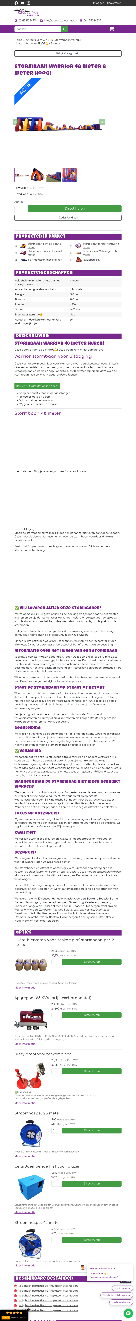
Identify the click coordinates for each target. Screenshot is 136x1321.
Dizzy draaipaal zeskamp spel (43, 1054)
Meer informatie (24, 987)
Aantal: (18, 202)
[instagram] (28, 3)
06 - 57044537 (90, 20)
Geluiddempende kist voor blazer (47, 1166)
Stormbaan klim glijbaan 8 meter (45, 246)
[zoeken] (64, 29)
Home (18, 40)
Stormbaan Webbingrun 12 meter (100, 253)
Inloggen (98, 3)
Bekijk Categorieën (68, 53)
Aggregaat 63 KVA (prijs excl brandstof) (52, 998)
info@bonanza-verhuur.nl (58, 20)
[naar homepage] (26, 12)
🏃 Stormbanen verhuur (66, 40)
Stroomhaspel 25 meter (37, 1113)
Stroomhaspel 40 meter (37, 1223)
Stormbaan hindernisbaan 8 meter (101, 246)
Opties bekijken (68, 217)
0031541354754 (25, 20)
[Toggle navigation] (119, 29)
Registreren (114, 3)
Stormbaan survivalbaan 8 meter (45, 253)
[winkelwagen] (111, 29)
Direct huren (75, 208)
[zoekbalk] (37, 29)
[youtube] (22, 3)
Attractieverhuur (36, 40)
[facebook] (16, 3)
